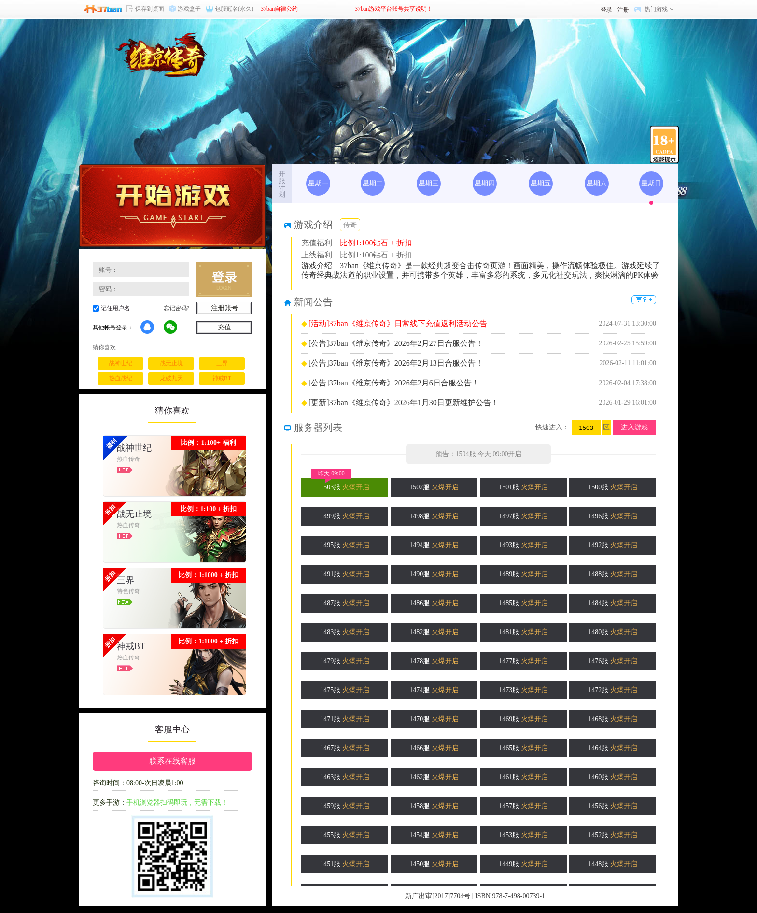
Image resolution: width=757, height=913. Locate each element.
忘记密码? (176, 308)
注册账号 (224, 308)
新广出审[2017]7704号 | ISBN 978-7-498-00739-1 (475, 895)
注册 (623, 9)
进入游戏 (634, 427)
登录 (606, 9)
